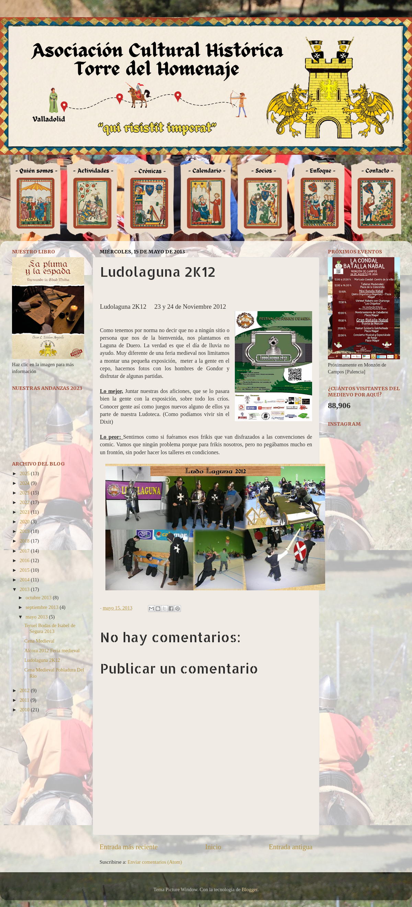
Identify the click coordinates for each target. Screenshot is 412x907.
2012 (25, 690)
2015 (25, 570)
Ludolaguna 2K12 (42, 660)
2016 (25, 560)
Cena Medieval (39, 641)
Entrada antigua (290, 847)
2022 (25, 502)
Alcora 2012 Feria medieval (52, 650)
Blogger (250, 889)
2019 (25, 531)
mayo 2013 (37, 617)
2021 (25, 512)
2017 (25, 551)
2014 (25, 579)
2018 (25, 541)
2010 (25, 709)
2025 (25, 473)
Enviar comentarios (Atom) (155, 862)
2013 (25, 589)
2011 (25, 700)
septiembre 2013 (43, 607)
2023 (25, 492)
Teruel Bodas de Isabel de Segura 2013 (49, 628)
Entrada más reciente (129, 847)
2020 (25, 521)
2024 (25, 483)
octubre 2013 (39, 597)
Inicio (213, 847)
